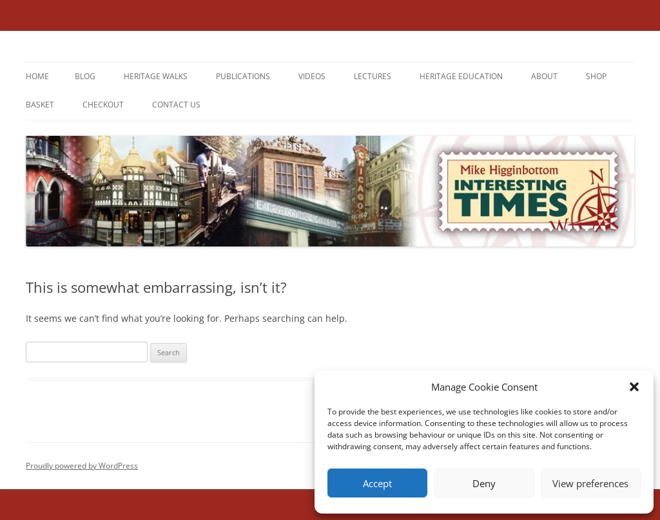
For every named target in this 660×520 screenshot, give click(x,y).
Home (37, 76)
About (544, 76)
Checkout (103, 104)
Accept (377, 483)
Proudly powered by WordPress (82, 465)
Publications (243, 76)
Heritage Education (461, 76)
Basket (40, 104)
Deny (484, 483)
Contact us (176, 104)
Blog (85, 76)
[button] (634, 386)
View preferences (590, 483)
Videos (311, 76)
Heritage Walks (156, 76)
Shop (596, 76)
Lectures (372, 76)
